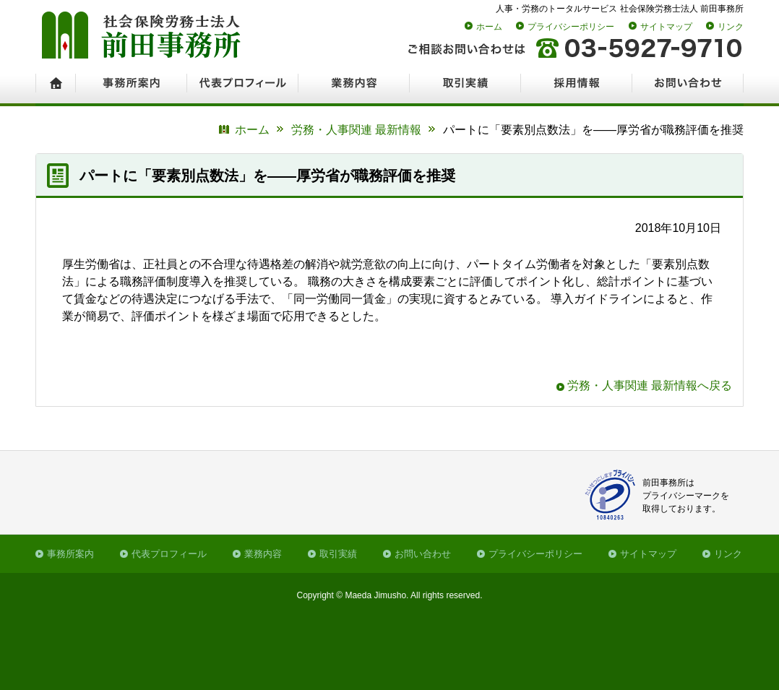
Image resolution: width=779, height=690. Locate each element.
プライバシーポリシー (571, 27)
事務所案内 (70, 553)
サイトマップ (666, 27)
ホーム (489, 27)
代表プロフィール (169, 553)
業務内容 (263, 553)
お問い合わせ (423, 553)
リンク (731, 27)
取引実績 (338, 553)
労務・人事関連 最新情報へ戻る (649, 385)
